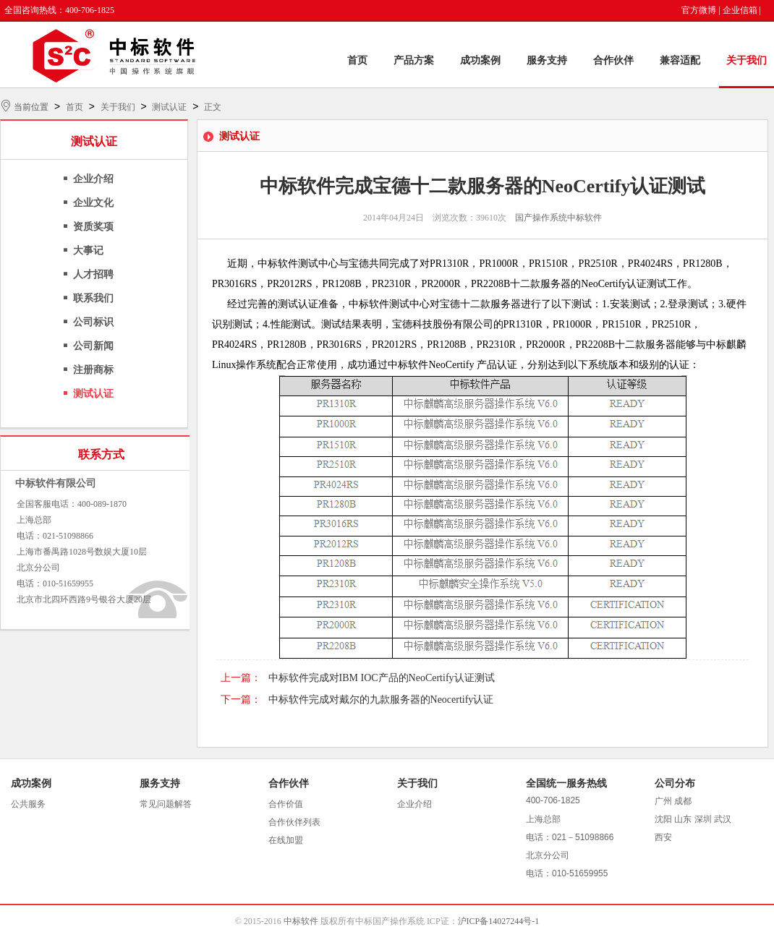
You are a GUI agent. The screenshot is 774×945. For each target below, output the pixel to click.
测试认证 (169, 107)
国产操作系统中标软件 (558, 218)
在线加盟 (285, 840)
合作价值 (285, 804)
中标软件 (301, 921)
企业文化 (93, 202)
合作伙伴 (613, 60)
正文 (212, 107)
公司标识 (93, 322)
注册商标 (93, 369)
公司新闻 (93, 346)
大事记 (88, 250)
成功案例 (480, 60)
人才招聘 (93, 274)
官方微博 (698, 10)
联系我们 (93, 298)
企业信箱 (740, 10)
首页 (357, 60)
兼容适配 (680, 60)
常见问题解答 (166, 804)
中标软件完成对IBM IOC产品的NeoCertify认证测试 (381, 677)
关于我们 (746, 60)
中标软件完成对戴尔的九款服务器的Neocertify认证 (381, 699)
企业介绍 (93, 179)
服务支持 (547, 60)
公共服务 (28, 804)
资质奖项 (93, 226)
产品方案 (414, 60)
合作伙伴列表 (294, 822)
